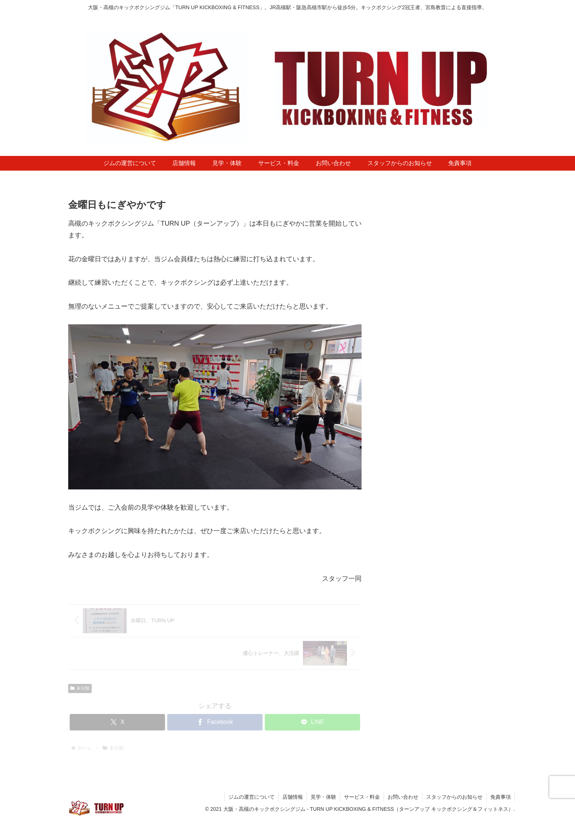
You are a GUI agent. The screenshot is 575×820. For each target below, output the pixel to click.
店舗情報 (292, 797)
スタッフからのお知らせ (454, 797)
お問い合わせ (403, 797)
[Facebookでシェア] (215, 722)
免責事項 (500, 797)
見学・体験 (323, 797)
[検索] (498, 643)
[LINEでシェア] (312, 722)
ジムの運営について (251, 797)
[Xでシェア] (117, 722)
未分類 (79, 688)
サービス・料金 (362, 797)
